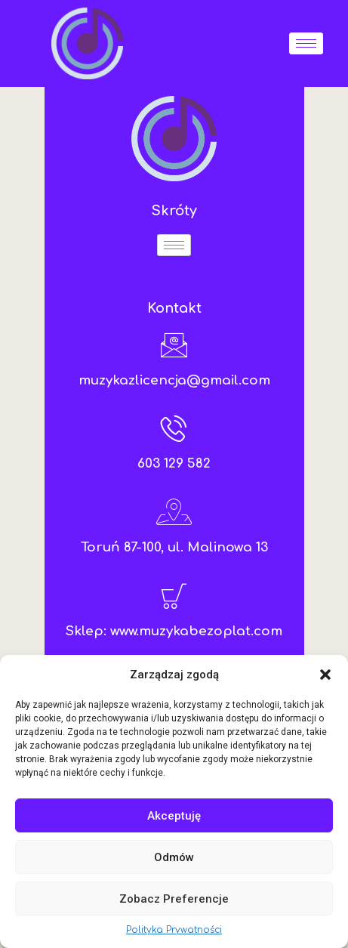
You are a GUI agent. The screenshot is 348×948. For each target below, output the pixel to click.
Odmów (174, 857)
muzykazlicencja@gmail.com (174, 380)
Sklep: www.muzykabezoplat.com (174, 631)
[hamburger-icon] (306, 43)
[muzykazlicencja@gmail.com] (174, 345)
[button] (325, 674)
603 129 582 (174, 463)
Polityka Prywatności (174, 930)
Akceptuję (174, 816)
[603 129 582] (174, 428)
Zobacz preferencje (174, 899)
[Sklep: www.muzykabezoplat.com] (174, 595)
